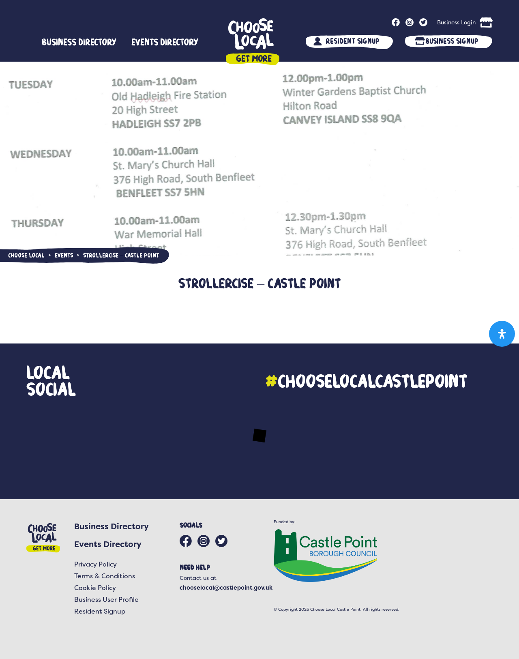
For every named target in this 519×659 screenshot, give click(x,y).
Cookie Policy (95, 587)
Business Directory (79, 42)
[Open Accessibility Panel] (502, 334)
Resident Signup (352, 40)
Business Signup (451, 40)
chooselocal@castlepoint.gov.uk (226, 587)
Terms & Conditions (104, 575)
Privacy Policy (95, 564)
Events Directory (164, 42)
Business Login (456, 22)
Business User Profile (106, 599)
